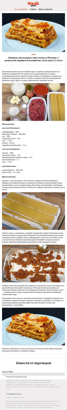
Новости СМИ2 (7, 372)
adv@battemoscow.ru (19, 397)
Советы (33, 9)
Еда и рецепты (21, 9)
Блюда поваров (45, 9)
